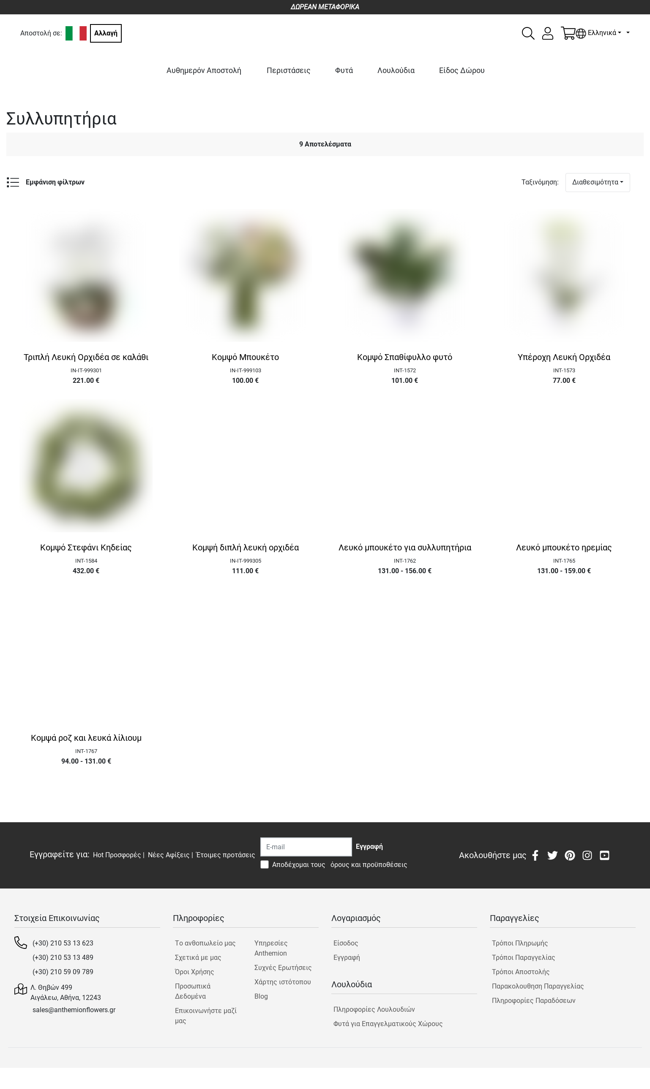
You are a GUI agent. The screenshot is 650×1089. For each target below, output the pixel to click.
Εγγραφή (346, 958)
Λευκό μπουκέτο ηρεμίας (564, 547)
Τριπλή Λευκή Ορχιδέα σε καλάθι (86, 357)
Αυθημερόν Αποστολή (204, 70)
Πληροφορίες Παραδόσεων (534, 1001)
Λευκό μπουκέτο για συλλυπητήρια (405, 547)
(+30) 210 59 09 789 (63, 972)
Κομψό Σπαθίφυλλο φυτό (404, 357)
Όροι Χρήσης (194, 972)
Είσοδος (345, 943)
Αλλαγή (105, 33)
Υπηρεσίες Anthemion (271, 948)
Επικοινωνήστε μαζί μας (206, 1016)
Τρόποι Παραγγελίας (523, 958)
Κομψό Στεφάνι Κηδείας (86, 547)
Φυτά (344, 70)
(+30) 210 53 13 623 (63, 943)
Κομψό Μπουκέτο (245, 357)
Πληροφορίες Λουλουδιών (374, 1009)
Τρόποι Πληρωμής (520, 943)
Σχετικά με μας (198, 958)
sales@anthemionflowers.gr (74, 1010)
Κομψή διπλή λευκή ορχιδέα (245, 547)
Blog (261, 996)
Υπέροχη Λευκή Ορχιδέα (564, 357)
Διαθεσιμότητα (595, 182)
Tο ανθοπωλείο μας (205, 943)
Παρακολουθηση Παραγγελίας (538, 986)
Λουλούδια (396, 70)
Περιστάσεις (289, 70)
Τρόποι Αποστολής (521, 972)
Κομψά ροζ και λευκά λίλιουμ (86, 738)
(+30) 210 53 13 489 (63, 958)
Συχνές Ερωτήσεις (283, 968)
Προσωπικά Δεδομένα (192, 991)
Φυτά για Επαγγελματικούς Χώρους (388, 1024)
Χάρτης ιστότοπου (282, 982)
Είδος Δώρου (462, 70)
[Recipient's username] (306, 846)
